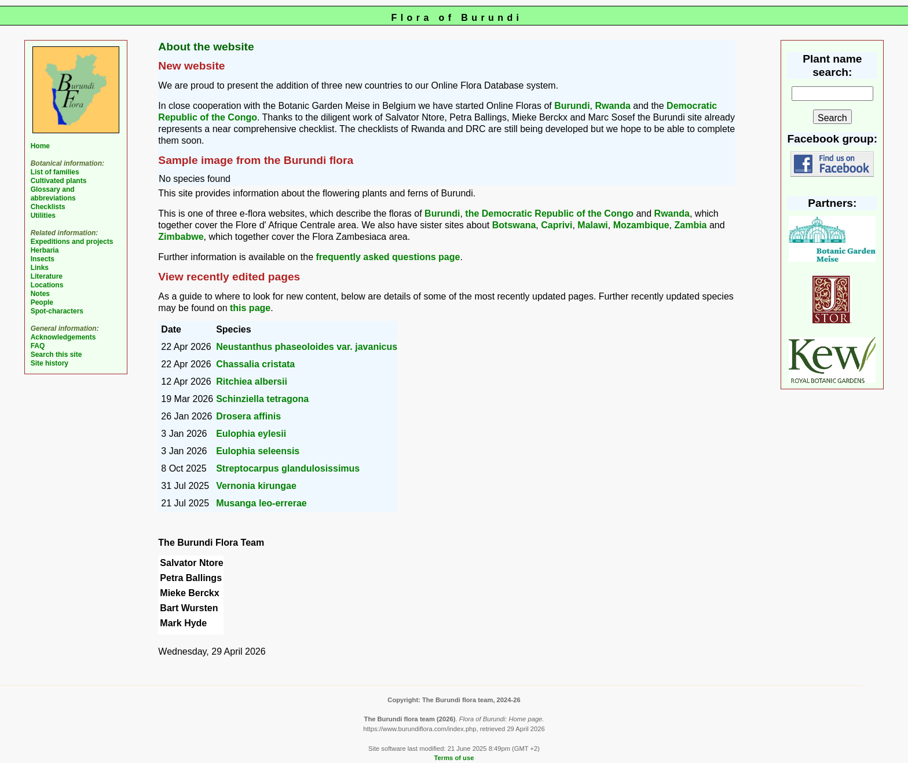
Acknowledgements (63, 337)
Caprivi (556, 225)
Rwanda (612, 106)
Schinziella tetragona (262, 399)
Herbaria (45, 250)
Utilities (43, 215)
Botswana (514, 225)
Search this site (56, 355)
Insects (42, 259)
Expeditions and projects (72, 242)
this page (250, 308)
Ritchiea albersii (251, 381)
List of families (55, 172)
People (42, 302)
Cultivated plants (59, 181)
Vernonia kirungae (256, 486)
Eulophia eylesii (251, 434)
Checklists (48, 207)
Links (40, 268)
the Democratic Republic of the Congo (549, 213)
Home (40, 146)
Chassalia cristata (255, 364)
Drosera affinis (248, 416)
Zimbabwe (180, 237)
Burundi (572, 106)
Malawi (592, 225)
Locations (47, 285)
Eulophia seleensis (257, 451)
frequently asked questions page (388, 257)
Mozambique (641, 225)
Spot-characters (57, 311)
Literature (47, 276)
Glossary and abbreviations (53, 193)
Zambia (690, 225)
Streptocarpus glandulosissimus (288, 468)
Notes (40, 294)
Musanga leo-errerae (261, 503)
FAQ (38, 346)
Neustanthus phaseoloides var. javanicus (306, 347)
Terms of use (454, 757)
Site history (49, 363)
